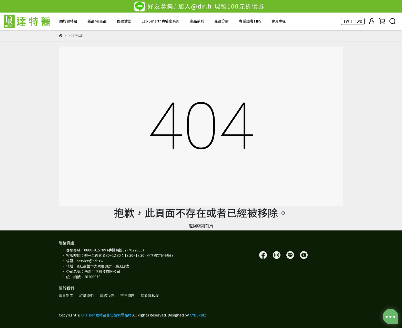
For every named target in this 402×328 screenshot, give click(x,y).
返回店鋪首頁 (201, 226)
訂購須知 (86, 295)
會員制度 (66, 295)
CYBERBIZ (198, 315)
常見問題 (127, 295)
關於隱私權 (150, 295)
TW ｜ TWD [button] (352, 21)
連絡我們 (107, 295)
